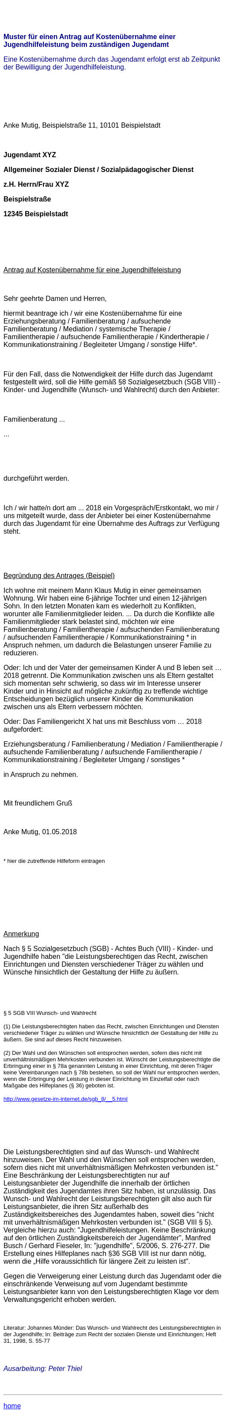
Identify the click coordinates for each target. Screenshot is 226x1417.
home (12, 1406)
